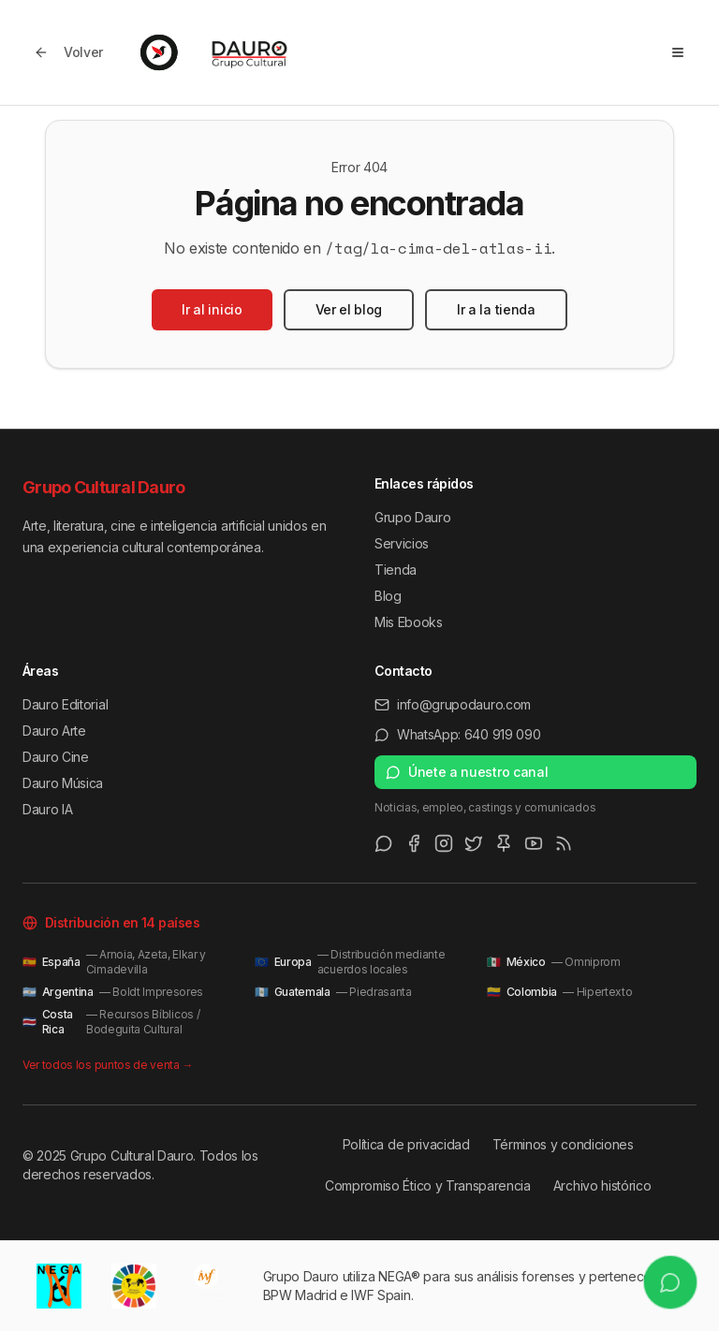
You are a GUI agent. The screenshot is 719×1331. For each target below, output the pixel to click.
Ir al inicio (212, 309)
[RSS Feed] (563, 843)
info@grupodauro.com (452, 704)
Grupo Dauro (412, 517)
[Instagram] (443, 843)
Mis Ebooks (408, 622)
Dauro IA (47, 809)
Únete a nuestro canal (467, 772)
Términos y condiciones (563, 1144)
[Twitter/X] (473, 843)
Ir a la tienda (496, 309)
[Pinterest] (503, 843)
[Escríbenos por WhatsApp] (670, 1282)
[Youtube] (533, 843)
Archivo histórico (602, 1185)
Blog (388, 596)
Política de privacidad (406, 1144)
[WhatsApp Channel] (383, 843)
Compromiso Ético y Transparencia (428, 1185)
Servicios (401, 543)
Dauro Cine (55, 757)
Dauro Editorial (65, 704)
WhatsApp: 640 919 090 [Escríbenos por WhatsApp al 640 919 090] (457, 734)
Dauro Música (62, 783)
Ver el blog (348, 309)
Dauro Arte (54, 731)
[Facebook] (413, 843)
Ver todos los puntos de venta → (107, 1065)
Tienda (395, 570)
